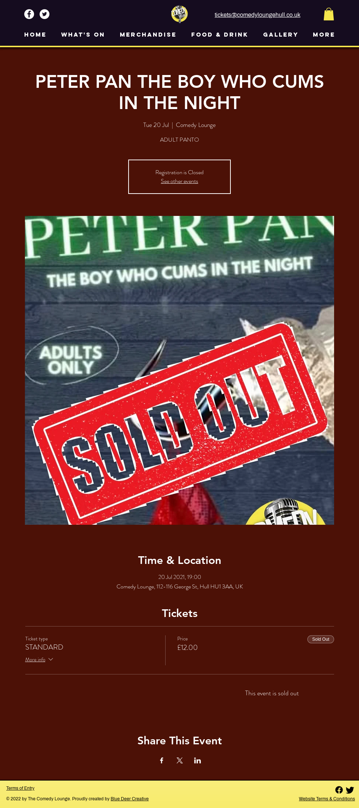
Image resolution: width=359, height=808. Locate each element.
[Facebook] (339, 790)
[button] (328, 14)
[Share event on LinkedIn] (197, 760)
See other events (179, 181)
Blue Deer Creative (130, 798)
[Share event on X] (179, 760)
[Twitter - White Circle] (44, 14)
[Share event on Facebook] (161, 760)
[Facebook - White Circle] (29, 14)
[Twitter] (350, 790)
